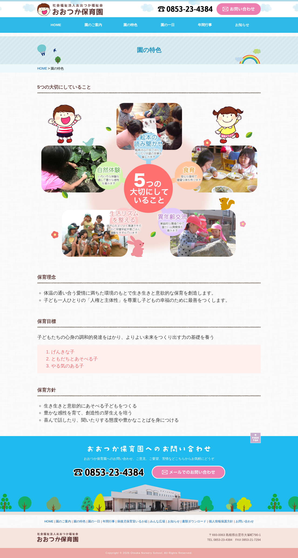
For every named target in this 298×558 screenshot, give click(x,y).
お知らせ (242, 25)
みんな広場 (157, 521)
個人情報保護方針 (221, 521)
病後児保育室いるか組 (132, 521)
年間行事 (205, 25)
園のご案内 (93, 25)
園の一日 (168, 25)
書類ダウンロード (194, 521)
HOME (56, 25)
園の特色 (130, 25)
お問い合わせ (245, 521)
